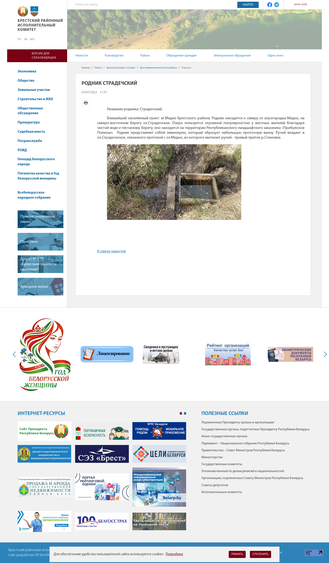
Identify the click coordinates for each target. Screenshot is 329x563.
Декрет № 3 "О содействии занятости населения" (38, 264)
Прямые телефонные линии (37, 219)
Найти (248, 5)
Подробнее (174, 554)
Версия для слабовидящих (44, 55)
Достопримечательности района (158, 68)
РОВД (24, 150)
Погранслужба (30, 141)
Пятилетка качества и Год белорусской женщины (38, 178)
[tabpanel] (102, 478)
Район (145, 55)
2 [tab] (185, 413)
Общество (28, 81)
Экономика (29, 71)
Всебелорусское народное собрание (34, 195)
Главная (85, 68)
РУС (20, 39)
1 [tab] (181, 413)
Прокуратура (31, 122)
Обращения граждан (181, 55)
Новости (82, 55)
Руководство (114, 55)
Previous (15, 354)
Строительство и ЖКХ (37, 99)
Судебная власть (31, 132)
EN (25, 39)
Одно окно (275, 55)
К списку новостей (111, 251)
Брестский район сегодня (121, 68)
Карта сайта (300, 5)
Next (324, 354)
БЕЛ (32, 39)
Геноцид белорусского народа (36, 161)
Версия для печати (86, 102)
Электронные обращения (232, 55)
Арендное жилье (34, 287)
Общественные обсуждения (30, 111)
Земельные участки (36, 90)
